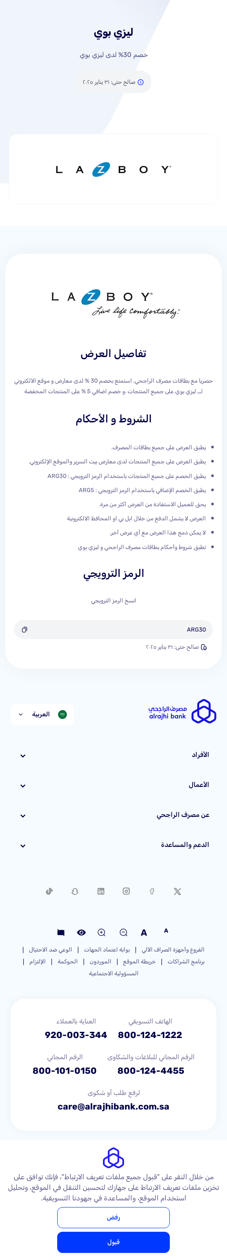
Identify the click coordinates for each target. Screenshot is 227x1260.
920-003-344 (76, 1035)
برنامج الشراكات (186, 961)
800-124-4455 (150, 1070)
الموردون (100, 961)
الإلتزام (37, 961)
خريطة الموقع (139, 961)
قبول (113, 1242)
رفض (113, 1217)
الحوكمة (68, 961)
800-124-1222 (150, 1035)
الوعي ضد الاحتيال (50, 949)
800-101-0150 (65, 1070)
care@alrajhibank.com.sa (113, 1106)
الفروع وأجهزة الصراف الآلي (173, 949)
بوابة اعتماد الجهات (107, 949)
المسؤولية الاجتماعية (114, 973)
